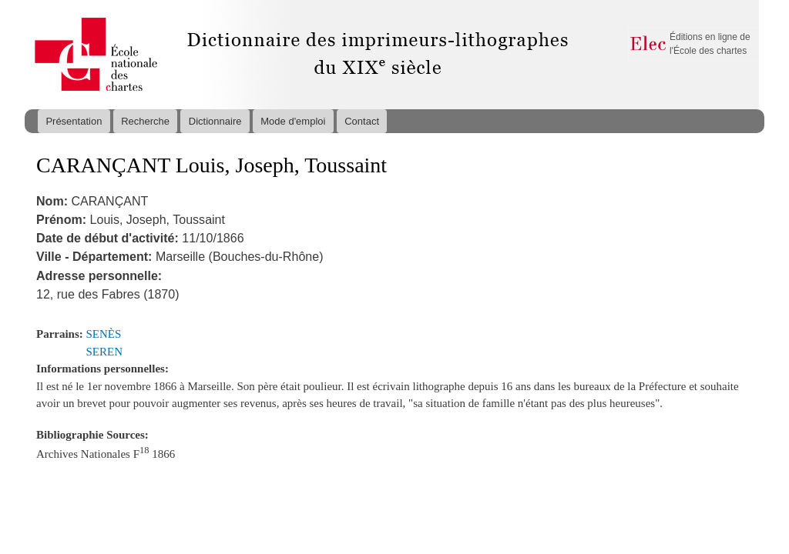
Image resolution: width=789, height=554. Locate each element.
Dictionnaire (215, 121)
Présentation (73, 121)
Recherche (145, 121)
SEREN (104, 351)
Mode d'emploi (292, 121)
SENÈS (104, 334)
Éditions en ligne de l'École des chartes (710, 44)
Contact (361, 121)
